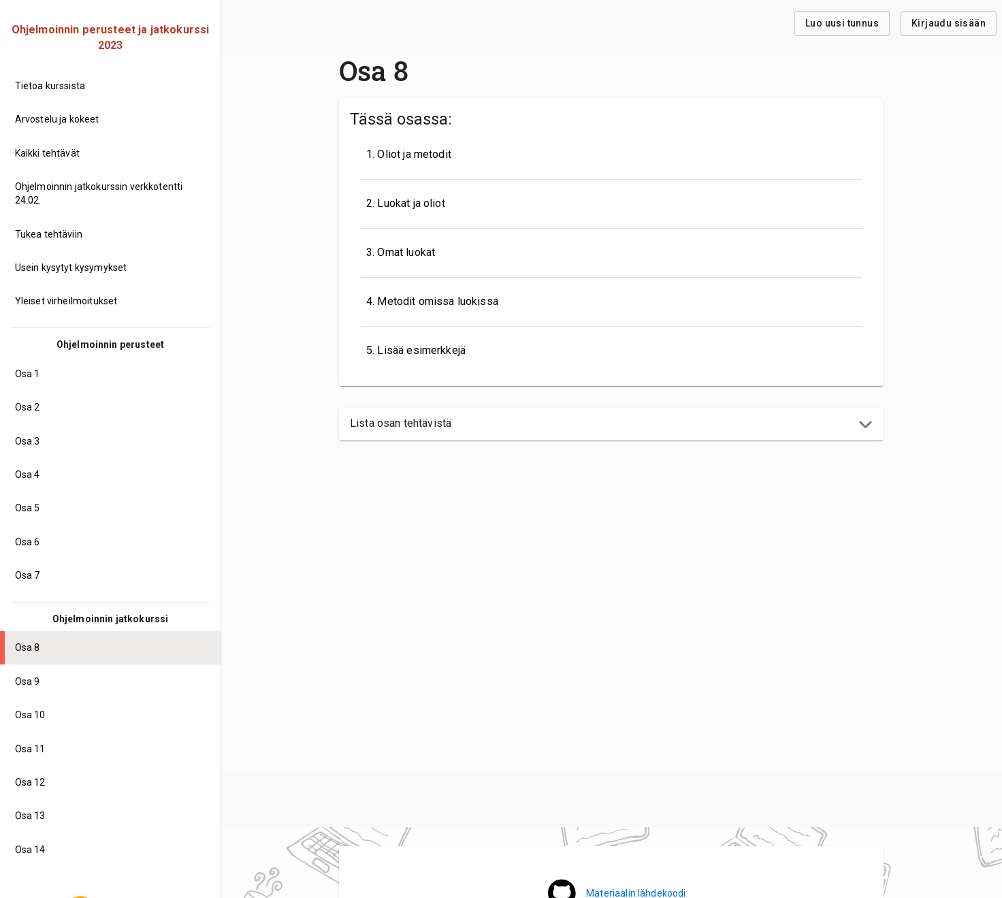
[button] (611, 424)
